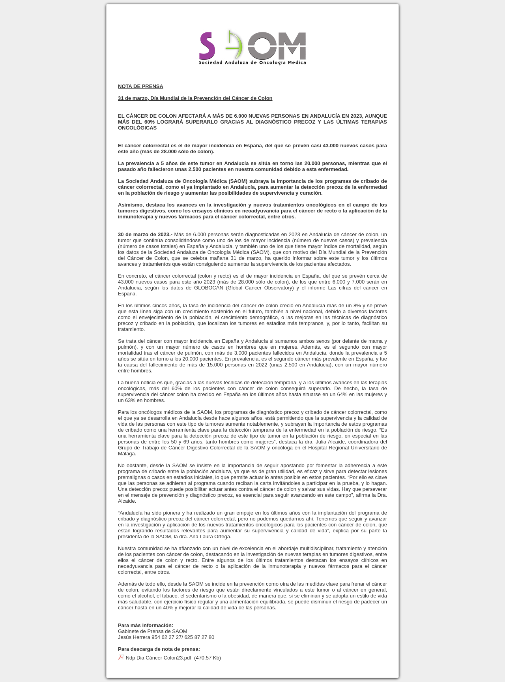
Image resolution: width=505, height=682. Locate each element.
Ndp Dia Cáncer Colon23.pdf (158, 658)
